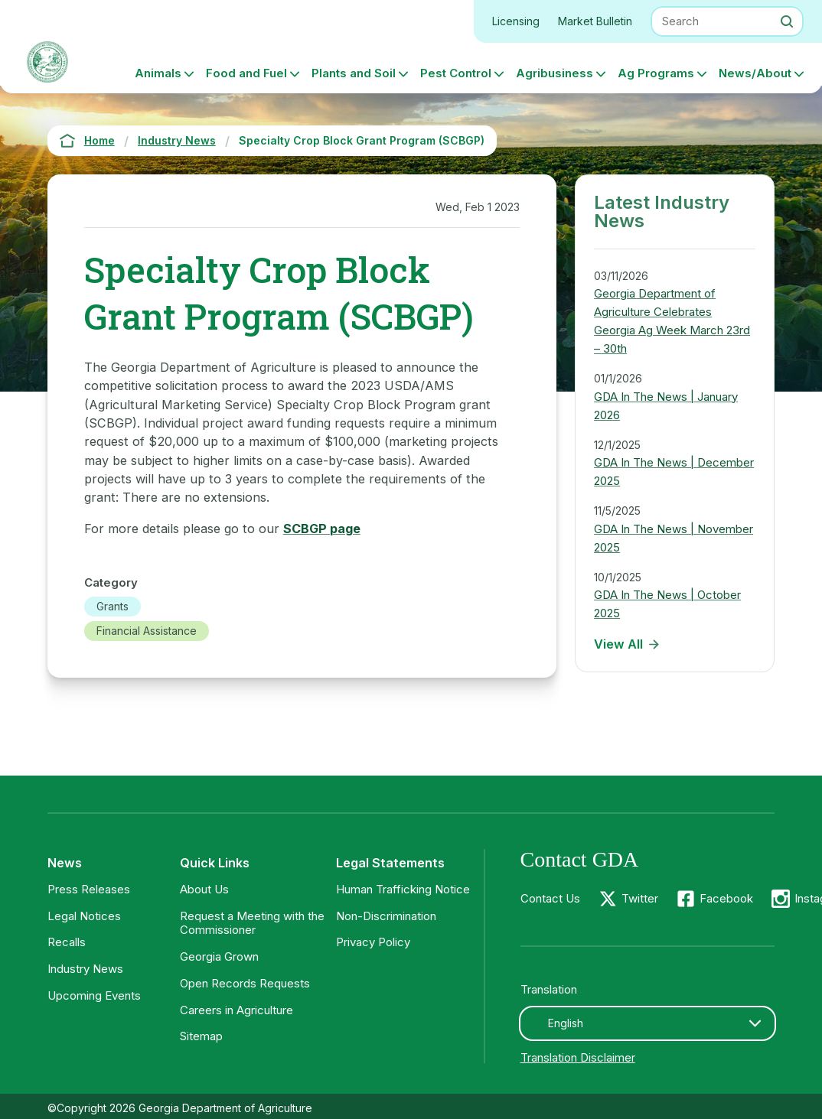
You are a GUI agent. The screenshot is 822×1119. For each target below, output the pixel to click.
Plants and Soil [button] (354, 73)
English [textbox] (565, 1023)
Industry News (85, 968)
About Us (204, 889)
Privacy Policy (373, 942)
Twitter (639, 898)
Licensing (516, 21)
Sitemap (201, 1036)
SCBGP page (321, 528)
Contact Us (550, 898)
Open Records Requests (245, 983)
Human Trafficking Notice (403, 889)
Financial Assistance (146, 630)
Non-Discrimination (386, 916)
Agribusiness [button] (554, 73)
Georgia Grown (219, 956)
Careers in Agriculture (236, 1010)
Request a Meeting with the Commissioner (252, 923)
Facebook (726, 898)
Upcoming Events (94, 995)
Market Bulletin (595, 21)
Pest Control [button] (455, 73)
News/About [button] (755, 73)
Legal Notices (84, 916)
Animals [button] (158, 73)
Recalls (66, 942)
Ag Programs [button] (656, 73)
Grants (112, 606)
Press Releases (88, 889)
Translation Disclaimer (577, 1057)
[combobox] (647, 1023)
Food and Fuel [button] (246, 73)
